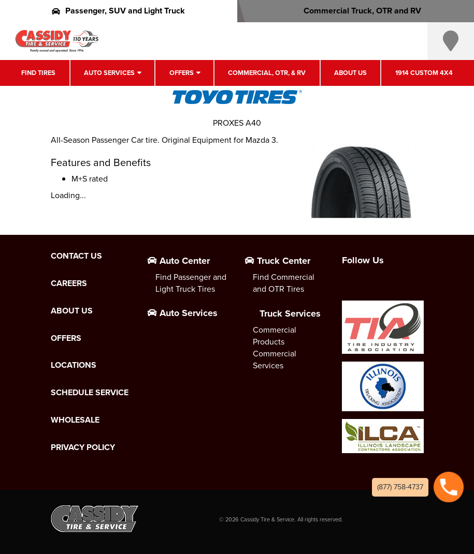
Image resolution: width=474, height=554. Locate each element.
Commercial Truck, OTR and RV (355, 11)
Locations (73, 365)
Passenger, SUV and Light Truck (118, 11)
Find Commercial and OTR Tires (283, 283)
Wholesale (75, 420)
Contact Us (76, 256)
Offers (181, 73)
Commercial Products (274, 336)
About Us (350, 73)
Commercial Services (274, 359)
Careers (69, 283)
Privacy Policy (83, 447)
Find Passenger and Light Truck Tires (190, 283)
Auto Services (109, 73)
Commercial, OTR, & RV (267, 73)
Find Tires (38, 73)
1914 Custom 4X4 (424, 73)
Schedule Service (89, 392)
